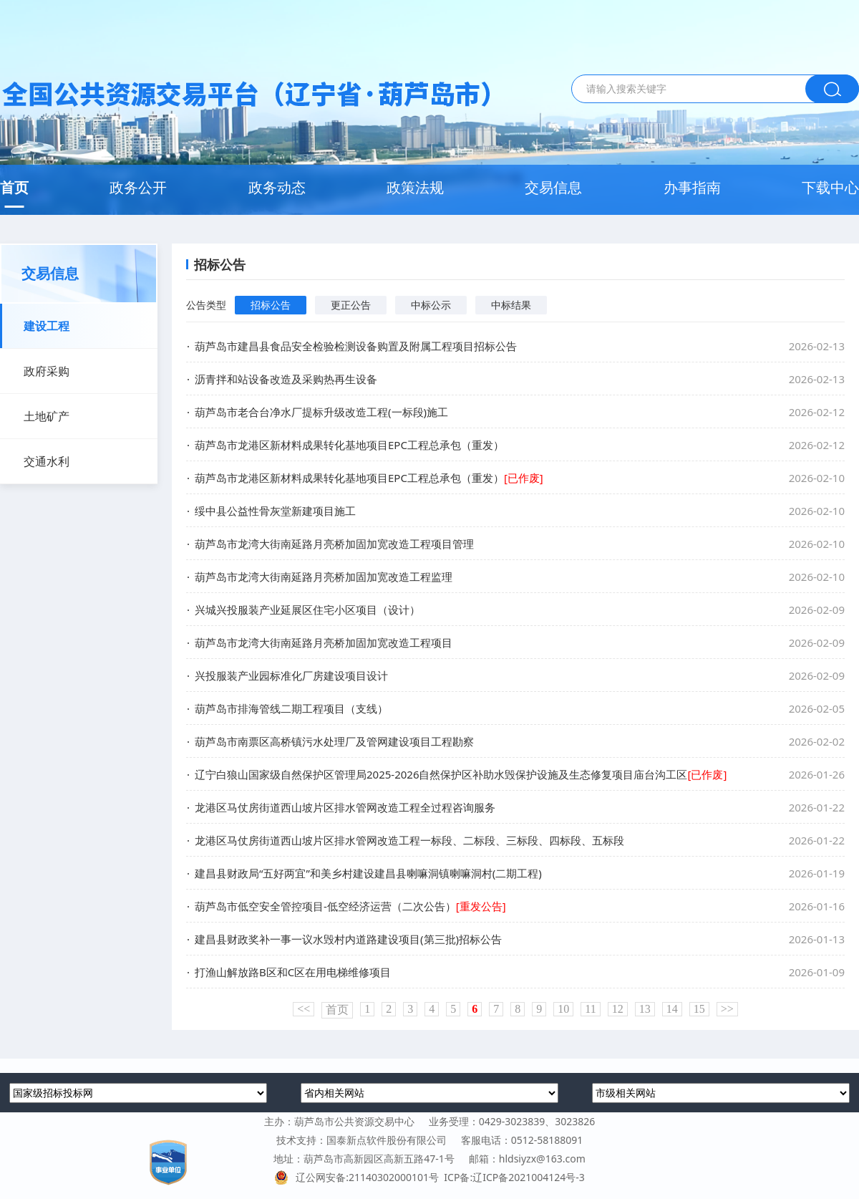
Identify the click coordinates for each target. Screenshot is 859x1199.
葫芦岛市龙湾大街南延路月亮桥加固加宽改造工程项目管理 (334, 543)
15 (699, 1009)
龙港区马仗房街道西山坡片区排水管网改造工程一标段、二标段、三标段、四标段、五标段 (409, 840)
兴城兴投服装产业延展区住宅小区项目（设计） (307, 609)
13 (645, 1009)
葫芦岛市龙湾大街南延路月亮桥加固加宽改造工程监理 (323, 576)
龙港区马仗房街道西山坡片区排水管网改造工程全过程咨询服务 (345, 807)
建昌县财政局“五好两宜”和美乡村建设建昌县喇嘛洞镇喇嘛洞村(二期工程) (368, 873)
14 (672, 1009)
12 (617, 1009)
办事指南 (692, 187)
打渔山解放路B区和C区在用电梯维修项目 (293, 972)
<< (303, 1009)
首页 (14, 187)
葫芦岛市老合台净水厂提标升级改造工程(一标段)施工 (321, 412)
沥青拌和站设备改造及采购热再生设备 (286, 379)
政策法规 (415, 187)
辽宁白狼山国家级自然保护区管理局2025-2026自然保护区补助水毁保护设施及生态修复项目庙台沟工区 (461, 774)
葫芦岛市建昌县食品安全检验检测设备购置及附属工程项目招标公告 (356, 346)
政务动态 (277, 187)
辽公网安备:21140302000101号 (359, 1177)
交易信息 (553, 187)
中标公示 (431, 305)
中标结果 (511, 305)
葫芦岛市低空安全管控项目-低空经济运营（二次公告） (350, 906)
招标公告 (271, 305)
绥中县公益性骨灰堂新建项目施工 (275, 511)
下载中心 (830, 187)
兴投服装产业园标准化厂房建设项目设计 (291, 675)
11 (590, 1009)
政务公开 (138, 187)
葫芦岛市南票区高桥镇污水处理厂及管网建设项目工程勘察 (334, 741)
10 (563, 1009)
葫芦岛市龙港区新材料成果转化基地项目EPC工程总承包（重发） (349, 445)
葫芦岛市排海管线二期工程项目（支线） (291, 708)
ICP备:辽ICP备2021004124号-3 (514, 1177)
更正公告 (351, 305)
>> (727, 1009)
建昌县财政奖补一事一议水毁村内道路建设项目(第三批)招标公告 (348, 939)
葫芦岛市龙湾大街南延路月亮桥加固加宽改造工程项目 (323, 642)
